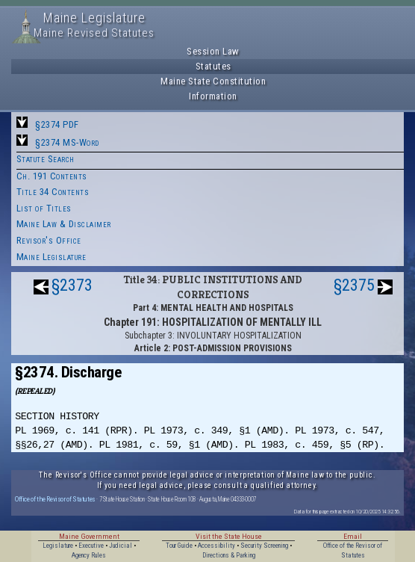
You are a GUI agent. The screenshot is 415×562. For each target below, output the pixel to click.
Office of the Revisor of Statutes (55, 499)
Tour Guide (179, 545)
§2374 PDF (57, 124)
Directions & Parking (228, 555)
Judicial (120, 545)
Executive (91, 545)
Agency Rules (89, 555)
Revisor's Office (48, 240)
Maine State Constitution (213, 81)
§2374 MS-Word (67, 142)
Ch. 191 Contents (51, 176)
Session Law (213, 51)
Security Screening (264, 545)
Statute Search (45, 158)
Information (213, 96)
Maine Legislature (51, 256)
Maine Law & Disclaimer (63, 223)
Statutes (213, 66)
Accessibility (216, 545)
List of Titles (44, 208)
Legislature (58, 545)
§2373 (72, 285)
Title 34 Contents (53, 191)
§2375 (354, 285)
